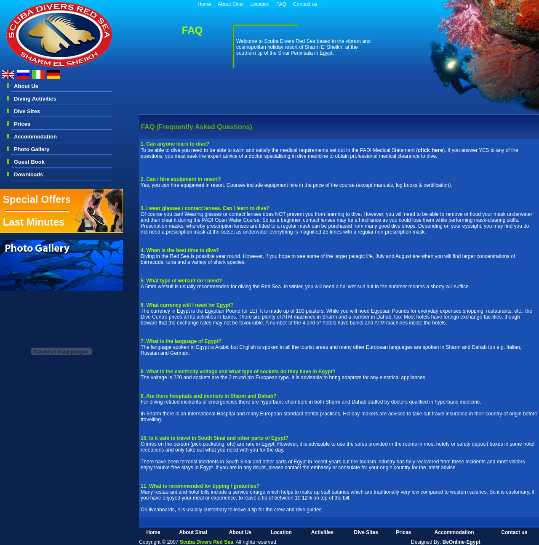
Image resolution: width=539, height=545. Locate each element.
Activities (322, 532)
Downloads (28, 174)
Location (260, 4)
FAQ (281, 4)
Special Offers (37, 199)
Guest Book (29, 162)
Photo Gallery (32, 149)
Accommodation (35, 136)
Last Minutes (34, 222)
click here (430, 150)
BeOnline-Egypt (461, 542)
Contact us (305, 4)
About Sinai (230, 4)
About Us (26, 86)
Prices (22, 124)
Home (204, 4)
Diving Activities (35, 99)
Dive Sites (27, 111)
